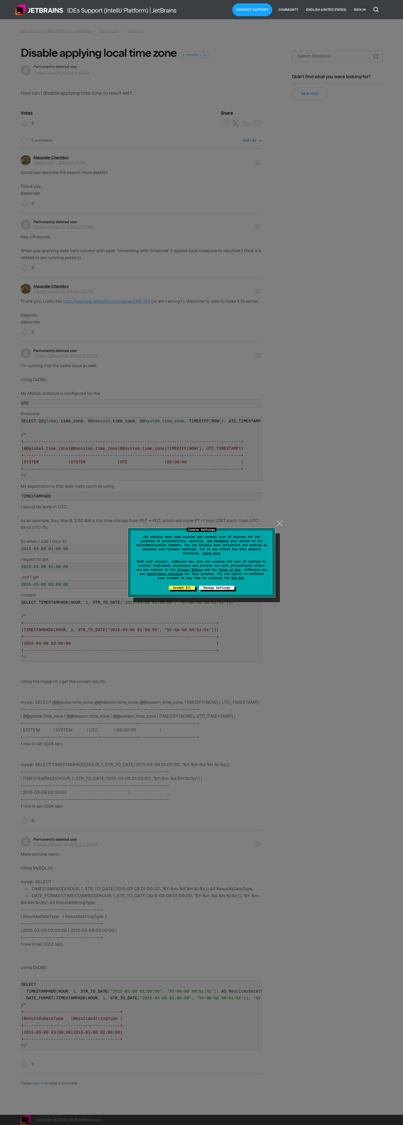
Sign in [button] (360, 10)
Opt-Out (237, 578)
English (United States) (326, 10)
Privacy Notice (190, 570)
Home (39, 10)
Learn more (212, 553)
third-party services (165, 574)
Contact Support (252, 10)
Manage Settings (216, 588)
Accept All (182, 588)
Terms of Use (229, 570)
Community (288, 10)
